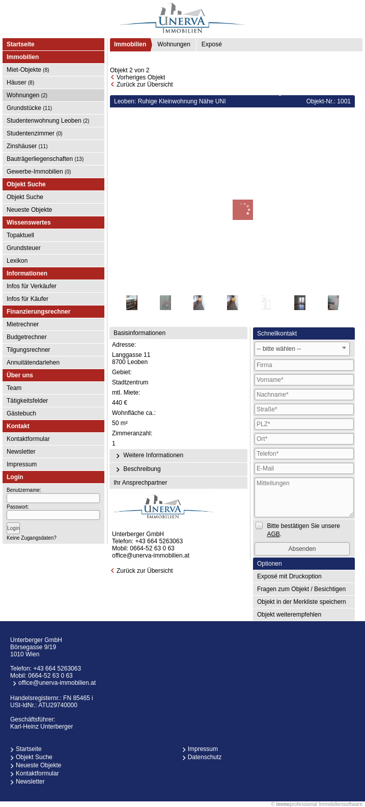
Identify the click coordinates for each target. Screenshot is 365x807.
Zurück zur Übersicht (145, 84)
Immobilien (130, 44)
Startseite (21, 44)
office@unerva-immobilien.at (150, 555)
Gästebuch (21, 413)
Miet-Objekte (28, 69)
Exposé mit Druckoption (289, 576)
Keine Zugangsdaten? (32, 538)
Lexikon (17, 260)
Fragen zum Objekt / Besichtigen (301, 589)
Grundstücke (29, 108)
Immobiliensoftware (340, 804)
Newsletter (21, 451)
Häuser (20, 82)
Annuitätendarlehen (33, 362)
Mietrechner (23, 324)
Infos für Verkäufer (32, 286)
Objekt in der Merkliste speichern (301, 601)
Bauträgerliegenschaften (45, 158)
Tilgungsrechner (28, 349)
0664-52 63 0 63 (152, 548)
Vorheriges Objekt (141, 77)
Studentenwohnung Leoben (48, 120)
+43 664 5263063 (159, 541)
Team (14, 388)
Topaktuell (20, 235)
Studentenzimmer (35, 133)
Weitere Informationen (148, 456)
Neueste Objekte (29, 209)
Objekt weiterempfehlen (289, 614)
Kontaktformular (28, 438)
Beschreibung (137, 469)
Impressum (22, 464)
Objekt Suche (25, 197)
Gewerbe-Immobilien (39, 171)
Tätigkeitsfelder (27, 400)
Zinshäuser (27, 146)
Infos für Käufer (27, 298)
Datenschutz (205, 757)
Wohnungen (27, 95)
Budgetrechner (27, 337)
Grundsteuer (24, 248)
